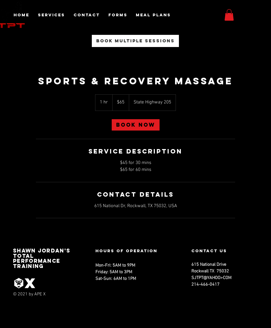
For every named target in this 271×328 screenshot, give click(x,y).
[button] (229, 15)
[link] (136, 125)
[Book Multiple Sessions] (135, 41)
